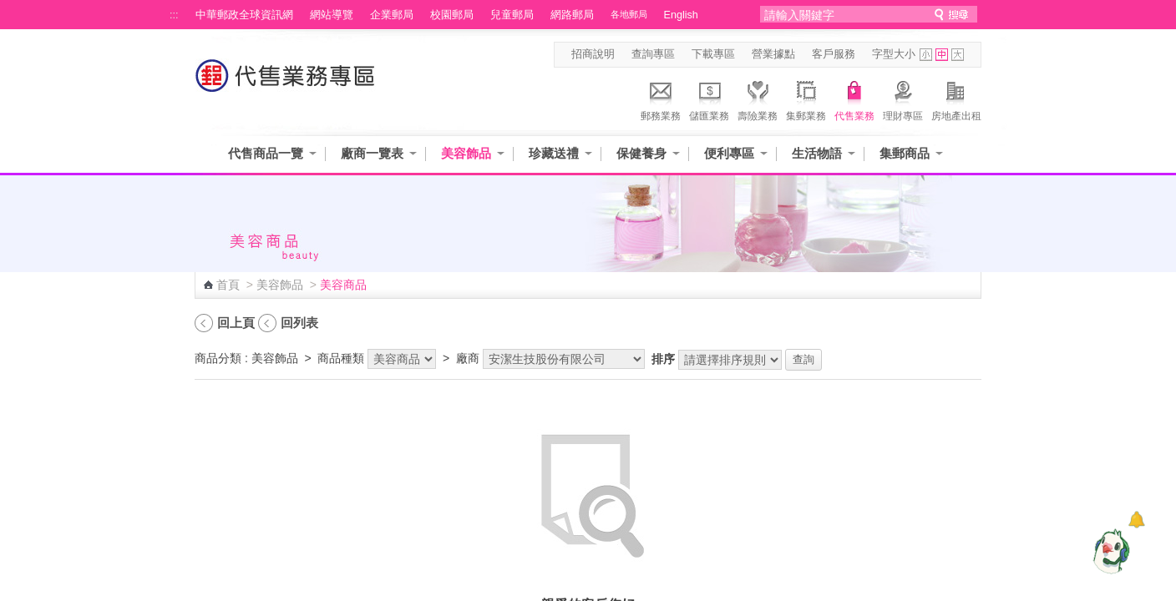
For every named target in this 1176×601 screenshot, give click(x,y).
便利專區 (729, 153)
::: (174, 15)
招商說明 (593, 54)
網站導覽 (331, 15)
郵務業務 (661, 98)
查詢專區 (653, 54)
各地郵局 (629, 14)
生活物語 (817, 153)
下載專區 (713, 54)
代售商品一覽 (265, 153)
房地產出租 (956, 98)
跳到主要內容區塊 (8, 8)
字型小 (926, 54)
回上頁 (236, 323)
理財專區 (903, 98)
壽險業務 (758, 98)
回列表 (299, 323)
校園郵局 (452, 15)
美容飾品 (466, 153)
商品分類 (218, 358)
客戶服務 (833, 54)
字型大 (957, 54)
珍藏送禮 (554, 153)
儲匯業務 (709, 98)
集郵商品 (904, 153)
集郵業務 (806, 98)
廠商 (467, 358)
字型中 (941, 54)
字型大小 (893, 54)
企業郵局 (391, 15)
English (681, 15)
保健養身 (641, 153)
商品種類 (340, 358)
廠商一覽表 (372, 153)
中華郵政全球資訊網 (244, 15)
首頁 (228, 284)
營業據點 (773, 54)
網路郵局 (572, 15)
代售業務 (854, 98)
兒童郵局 (512, 15)
